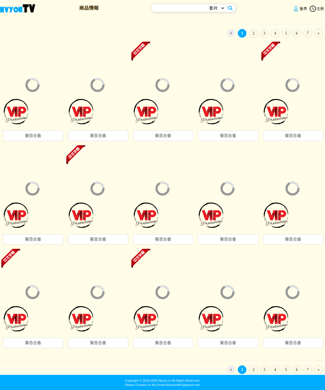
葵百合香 (33, 136)
